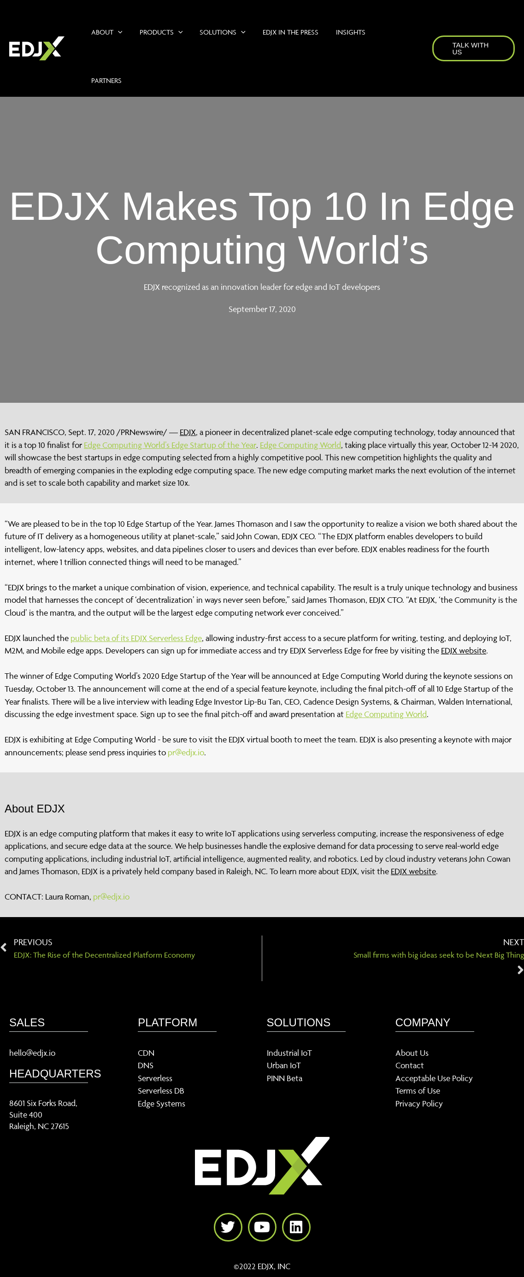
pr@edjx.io (186, 752)
